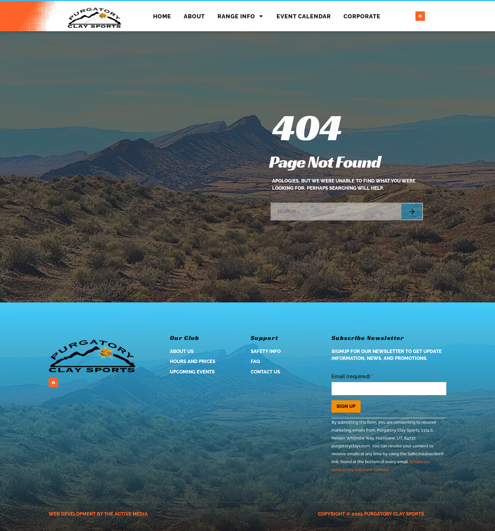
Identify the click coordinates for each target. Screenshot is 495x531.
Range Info (241, 16)
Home (162, 16)
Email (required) (352, 376)
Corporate (361, 16)
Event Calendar (304, 16)
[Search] (412, 211)
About (194, 16)
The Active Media (126, 514)
